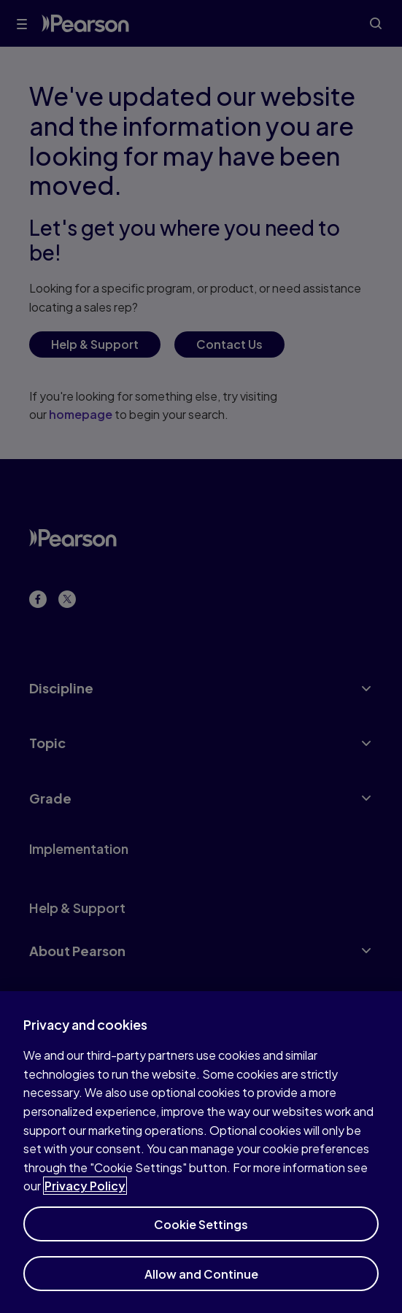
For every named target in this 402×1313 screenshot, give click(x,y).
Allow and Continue (201, 1280)
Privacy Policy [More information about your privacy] (85, 1192)
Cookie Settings (201, 1231)
